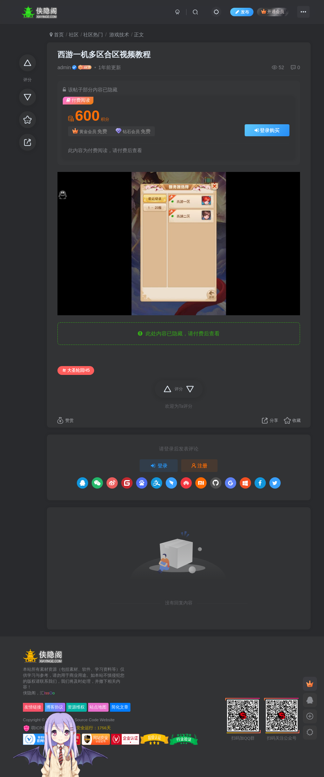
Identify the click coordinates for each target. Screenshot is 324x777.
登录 (158, 465)
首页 (57, 34)
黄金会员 (89, 131)
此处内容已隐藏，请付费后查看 (178, 333)
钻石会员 (133, 131)
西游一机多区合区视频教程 (104, 54)
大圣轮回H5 (76, 370)
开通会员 (272, 11)
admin (64, 67)
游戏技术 (118, 34)
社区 (74, 34)
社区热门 (93, 34)
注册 (199, 465)
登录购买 (267, 130)
